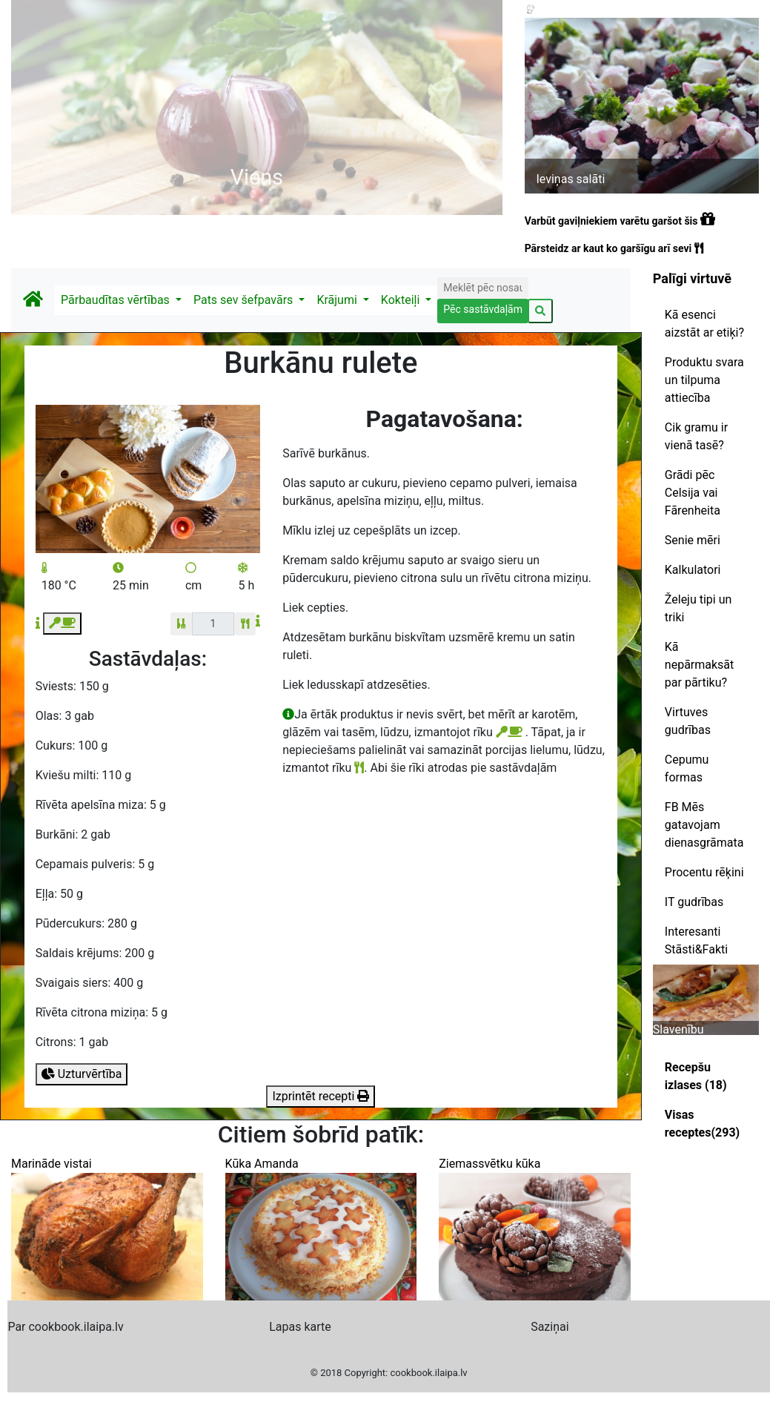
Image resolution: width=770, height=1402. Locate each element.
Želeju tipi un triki (698, 608)
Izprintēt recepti (320, 1096)
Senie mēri (692, 540)
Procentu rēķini (704, 872)
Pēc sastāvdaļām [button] (482, 309)
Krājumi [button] (337, 300)
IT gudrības (694, 902)
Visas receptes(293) (702, 1124)
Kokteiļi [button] (401, 300)
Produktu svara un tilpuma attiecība (704, 380)
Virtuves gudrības (688, 721)
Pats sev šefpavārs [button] (244, 300)
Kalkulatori (693, 570)
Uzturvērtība (82, 1074)
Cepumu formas (687, 768)
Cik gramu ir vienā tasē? (696, 436)
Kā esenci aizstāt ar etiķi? (704, 324)
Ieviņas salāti (570, 179)
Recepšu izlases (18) (696, 1076)
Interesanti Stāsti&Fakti (696, 940)
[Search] (482, 288)
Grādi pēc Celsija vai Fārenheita (692, 493)
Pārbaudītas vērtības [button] (117, 300)
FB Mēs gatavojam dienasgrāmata (704, 825)
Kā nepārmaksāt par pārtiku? (699, 665)
